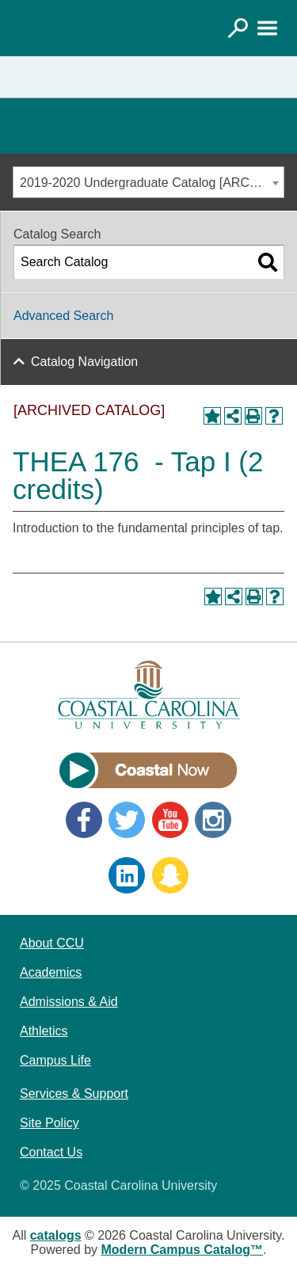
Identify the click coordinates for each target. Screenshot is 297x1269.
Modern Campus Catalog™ (182, 1249)
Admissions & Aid (69, 1001)
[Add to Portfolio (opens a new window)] (212, 416)
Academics (51, 972)
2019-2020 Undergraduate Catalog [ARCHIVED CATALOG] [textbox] (152, 182)
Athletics (43, 1031)
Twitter (127, 820)
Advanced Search (63, 315)
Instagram (213, 820)
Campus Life (55, 1060)
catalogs (56, 1235)
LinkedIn (127, 875)
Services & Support (74, 1093)
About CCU (52, 943)
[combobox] (148, 182)
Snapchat (170, 875)
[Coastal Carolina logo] (33, 27)
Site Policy (49, 1123)
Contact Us (51, 1152)
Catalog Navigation (84, 361)
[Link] (237, 27)
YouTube (170, 820)
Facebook (84, 820)
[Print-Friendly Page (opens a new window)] (253, 416)
